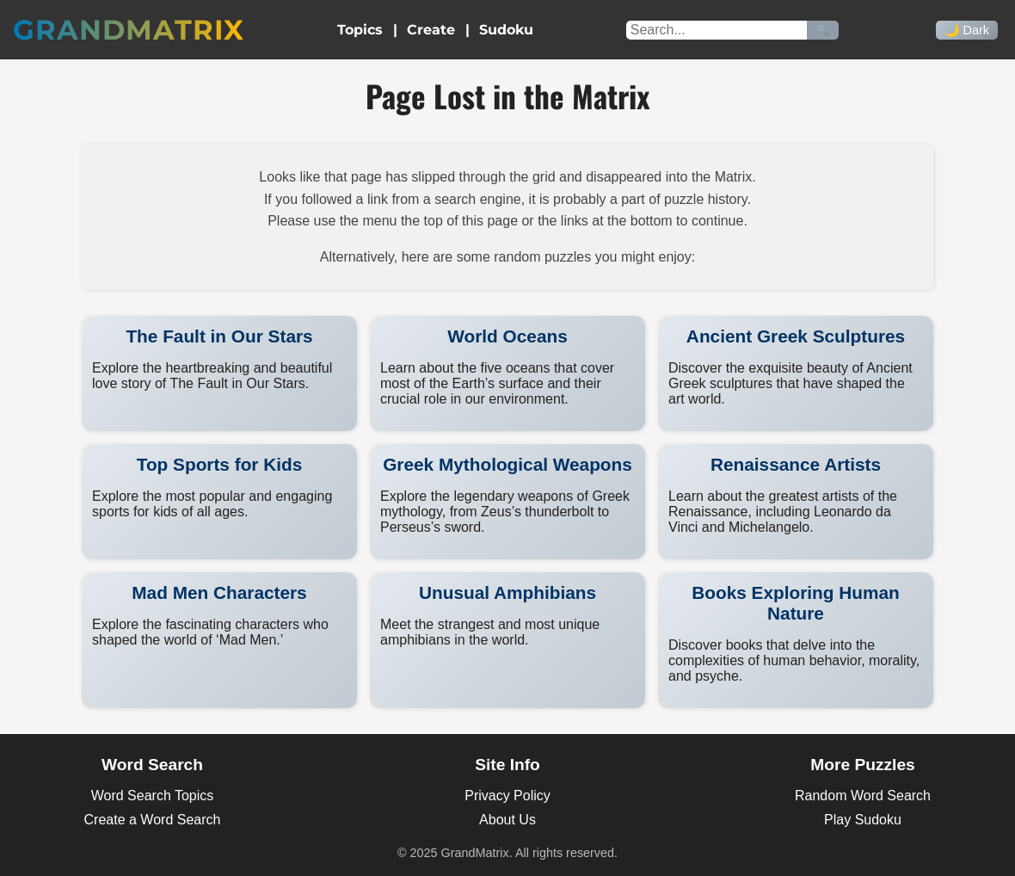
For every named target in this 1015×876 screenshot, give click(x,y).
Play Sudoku (862, 819)
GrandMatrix (128, 29)
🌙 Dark (966, 30)
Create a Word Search (152, 819)
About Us (507, 819)
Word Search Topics (152, 795)
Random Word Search (863, 795)
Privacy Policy (507, 795)
